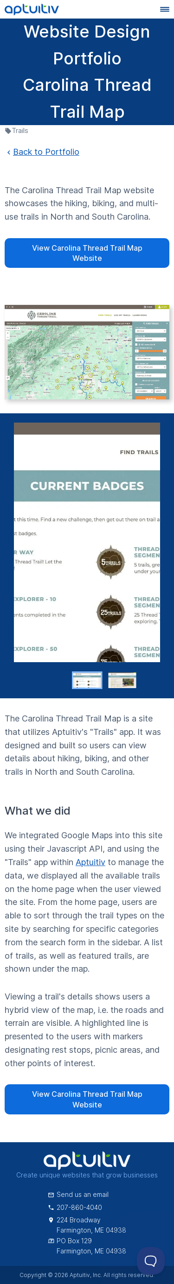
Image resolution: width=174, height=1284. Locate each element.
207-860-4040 (75, 1207)
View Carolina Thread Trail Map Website (87, 253)
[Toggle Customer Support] (151, 1261)
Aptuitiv (90, 862)
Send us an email (78, 1194)
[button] (87, 680)
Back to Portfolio (42, 152)
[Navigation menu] (164, 9)
